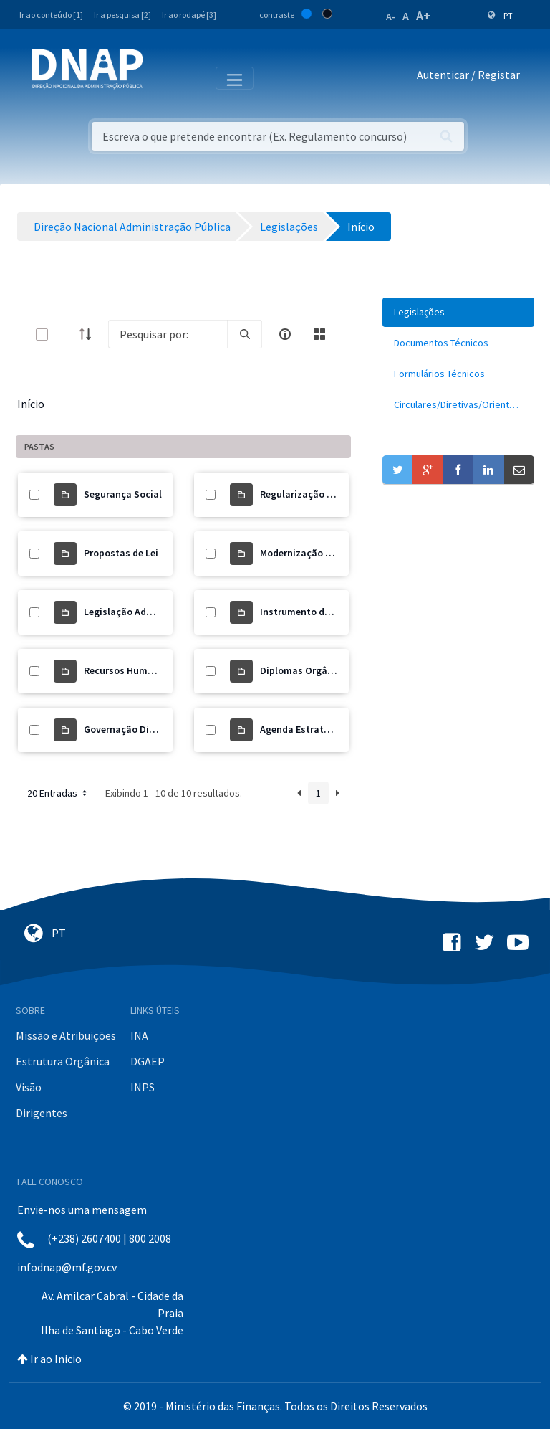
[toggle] (65, 334)
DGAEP (147, 1061)
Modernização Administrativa (326, 552)
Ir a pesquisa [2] (122, 14)
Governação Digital (127, 729)
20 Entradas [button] (58, 793)
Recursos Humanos (127, 670)
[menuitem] (458, 312)
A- (390, 16)
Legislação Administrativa (143, 611)
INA (139, 1035)
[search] (245, 334)
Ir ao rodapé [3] (189, 14)
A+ (423, 15)
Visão (29, 1087)
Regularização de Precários (321, 494)
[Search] (168, 334)
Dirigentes (41, 1113)
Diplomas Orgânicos (306, 670)
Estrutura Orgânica (63, 1061)
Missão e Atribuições (66, 1035)
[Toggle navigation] (164, 77)
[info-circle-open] (285, 334)
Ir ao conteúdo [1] (51, 14)
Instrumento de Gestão (312, 611)
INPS (142, 1087)
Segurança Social (123, 494)
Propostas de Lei (121, 552)
